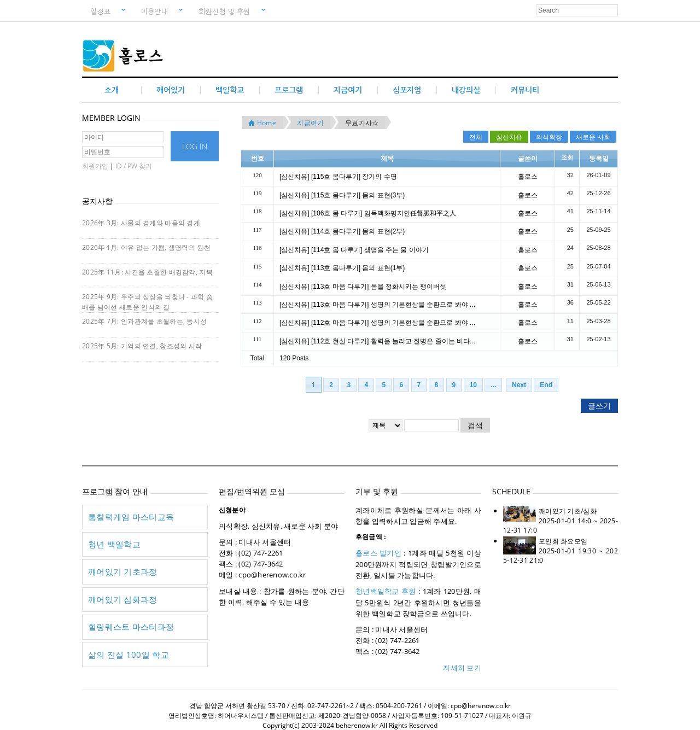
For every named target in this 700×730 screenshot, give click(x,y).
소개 (111, 90)
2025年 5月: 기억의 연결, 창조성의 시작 (142, 346)
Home (262, 122)
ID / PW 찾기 (133, 166)
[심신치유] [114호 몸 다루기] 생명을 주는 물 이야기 (354, 250)
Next (519, 385)
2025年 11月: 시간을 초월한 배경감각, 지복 (147, 272)
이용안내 (158, 10)
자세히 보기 (462, 668)
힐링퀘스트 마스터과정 (131, 626)
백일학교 (229, 90)
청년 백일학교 (114, 544)
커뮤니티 (525, 90)
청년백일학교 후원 (385, 591)
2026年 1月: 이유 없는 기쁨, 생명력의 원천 (146, 247)
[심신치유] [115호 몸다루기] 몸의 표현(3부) (342, 195)
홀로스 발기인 (378, 553)
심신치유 (509, 136)
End (546, 385)
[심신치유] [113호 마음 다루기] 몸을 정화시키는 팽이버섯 (362, 286)
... (493, 385)
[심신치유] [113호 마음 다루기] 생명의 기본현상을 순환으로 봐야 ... (377, 304)
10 (473, 385)
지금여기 (348, 90)
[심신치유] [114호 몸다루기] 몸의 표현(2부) (342, 231)
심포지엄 (407, 90)
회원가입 (95, 166)
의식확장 (549, 136)
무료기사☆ (361, 122)
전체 (475, 136)
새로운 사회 (593, 136)
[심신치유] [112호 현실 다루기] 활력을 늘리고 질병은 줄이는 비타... (377, 341)
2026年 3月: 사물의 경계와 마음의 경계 (141, 222)
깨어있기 (170, 90)
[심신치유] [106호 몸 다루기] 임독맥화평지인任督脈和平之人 (367, 213)
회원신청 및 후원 (229, 10)
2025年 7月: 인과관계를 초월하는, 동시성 (144, 321)
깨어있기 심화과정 (123, 599)
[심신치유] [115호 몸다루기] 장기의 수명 (338, 176)
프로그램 (289, 90)
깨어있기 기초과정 (123, 571)
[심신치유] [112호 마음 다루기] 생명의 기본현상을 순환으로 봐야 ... (377, 322)
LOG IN (194, 146)
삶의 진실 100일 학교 (128, 654)
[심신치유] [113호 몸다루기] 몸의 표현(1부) (342, 268)
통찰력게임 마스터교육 (131, 516)
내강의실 (466, 90)
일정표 (104, 10)
